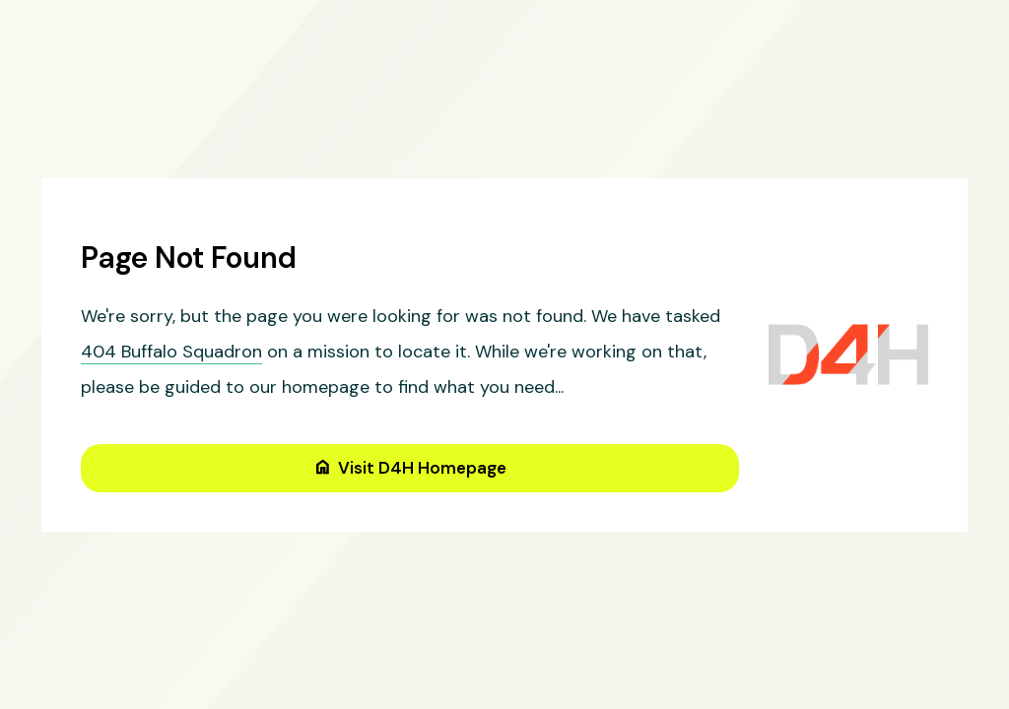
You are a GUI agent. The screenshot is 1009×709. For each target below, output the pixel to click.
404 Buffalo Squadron (171, 351)
